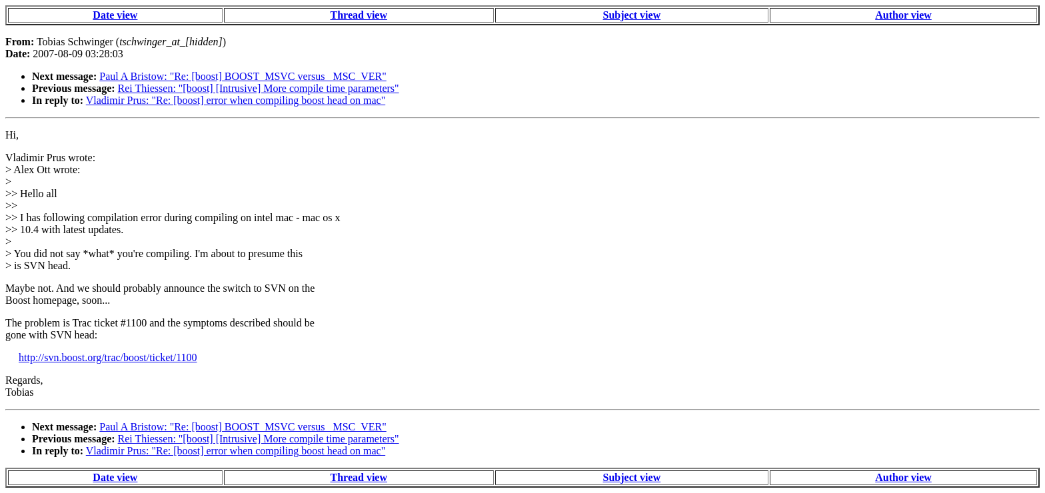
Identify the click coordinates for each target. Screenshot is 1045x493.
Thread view (359, 15)
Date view (115, 15)
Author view (903, 15)
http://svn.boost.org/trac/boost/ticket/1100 (108, 357)
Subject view (632, 15)
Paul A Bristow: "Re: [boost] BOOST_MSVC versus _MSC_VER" (242, 76)
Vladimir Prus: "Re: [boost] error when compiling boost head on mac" (235, 100)
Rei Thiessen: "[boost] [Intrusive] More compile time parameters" (258, 88)
